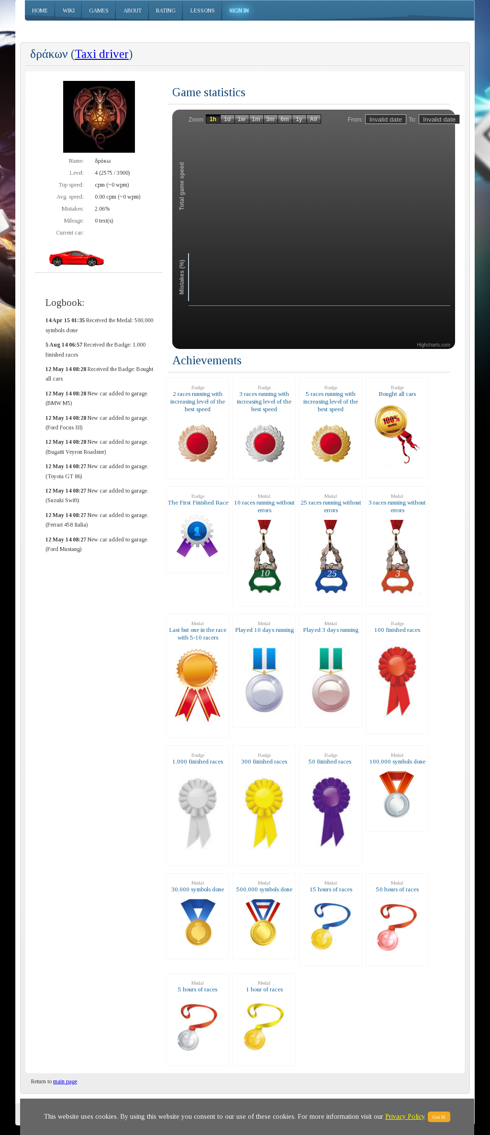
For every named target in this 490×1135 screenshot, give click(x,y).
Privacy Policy (404, 1116)
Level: (77, 172)
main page (65, 1081)
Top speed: (71, 184)
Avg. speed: (70, 196)
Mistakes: (73, 208)
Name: (76, 160)
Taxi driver (102, 53)
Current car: (70, 232)
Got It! (439, 1117)
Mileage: (74, 220)
